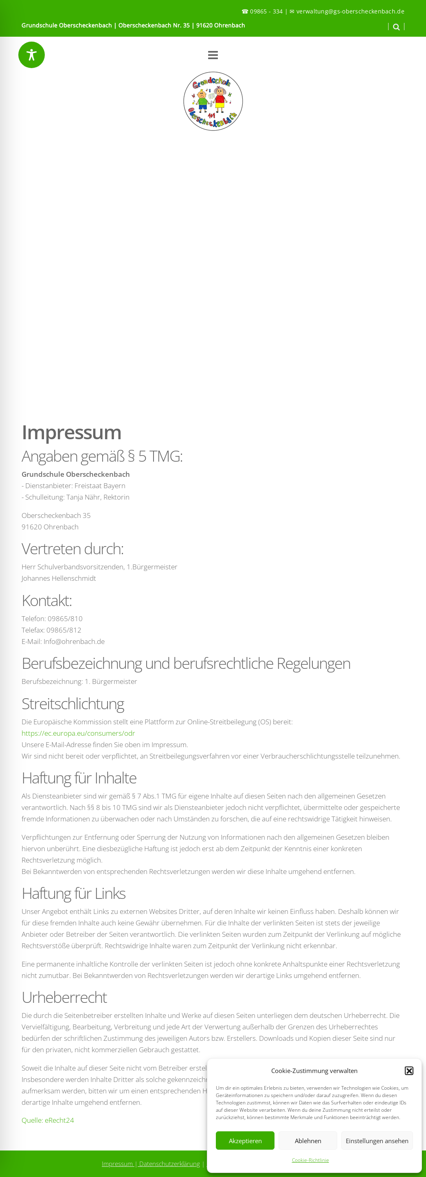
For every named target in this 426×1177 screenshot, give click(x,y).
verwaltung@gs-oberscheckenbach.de (350, 11)
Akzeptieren (245, 1141)
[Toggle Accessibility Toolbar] (32, 55)
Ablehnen (308, 1141)
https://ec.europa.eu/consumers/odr (78, 733)
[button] (409, 1070)
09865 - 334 (266, 11)
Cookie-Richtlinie (310, 1160)
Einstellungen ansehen (377, 1141)
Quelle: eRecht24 (48, 1120)
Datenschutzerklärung (169, 1163)
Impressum (118, 1163)
